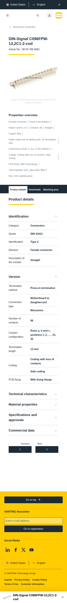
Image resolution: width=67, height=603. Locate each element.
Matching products (53, 189)
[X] (23, 550)
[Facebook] (15, 550)
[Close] (59, 4)
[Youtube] (31, 550)
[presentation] (38, 4)
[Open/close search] (38, 15)
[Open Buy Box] (33, 597)
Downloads (35, 189)
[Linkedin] (7, 550)
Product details (18, 189)
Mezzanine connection (22, 27)
